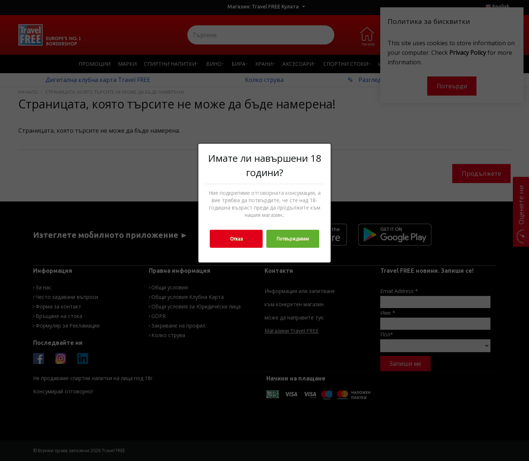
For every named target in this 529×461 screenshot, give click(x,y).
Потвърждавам (293, 239)
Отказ (236, 239)
